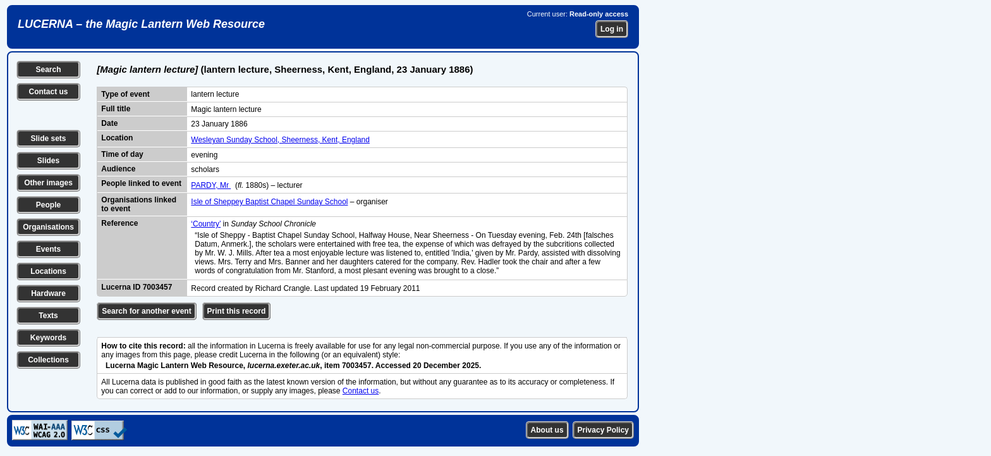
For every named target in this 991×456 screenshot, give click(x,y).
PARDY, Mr (211, 185)
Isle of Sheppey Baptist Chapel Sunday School (269, 201)
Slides (48, 160)
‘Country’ (206, 223)
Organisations (48, 227)
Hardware (48, 293)
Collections (48, 359)
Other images (48, 182)
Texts (48, 315)
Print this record (236, 311)
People (48, 204)
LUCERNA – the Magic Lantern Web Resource (141, 24)
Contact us (48, 91)
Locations (48, 271)
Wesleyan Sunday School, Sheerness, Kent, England (280, 139)
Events (48, 249)
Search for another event (146, 311)
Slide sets (48, 138)
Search (48, 69)
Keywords (48, 337)
